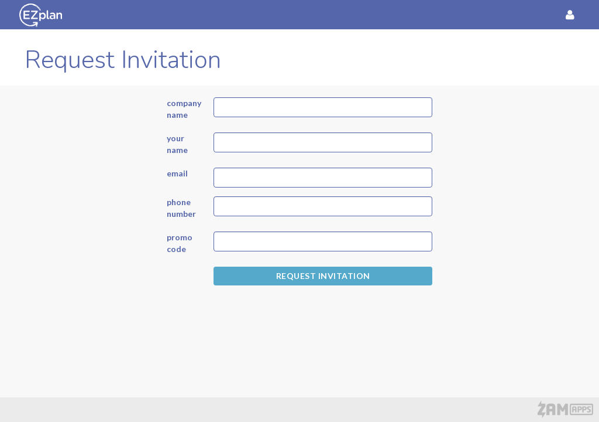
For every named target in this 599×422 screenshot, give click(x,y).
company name (182, 109)
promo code (179, 243)
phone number (181, 208)
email (177, 173)
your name (177, 144)
